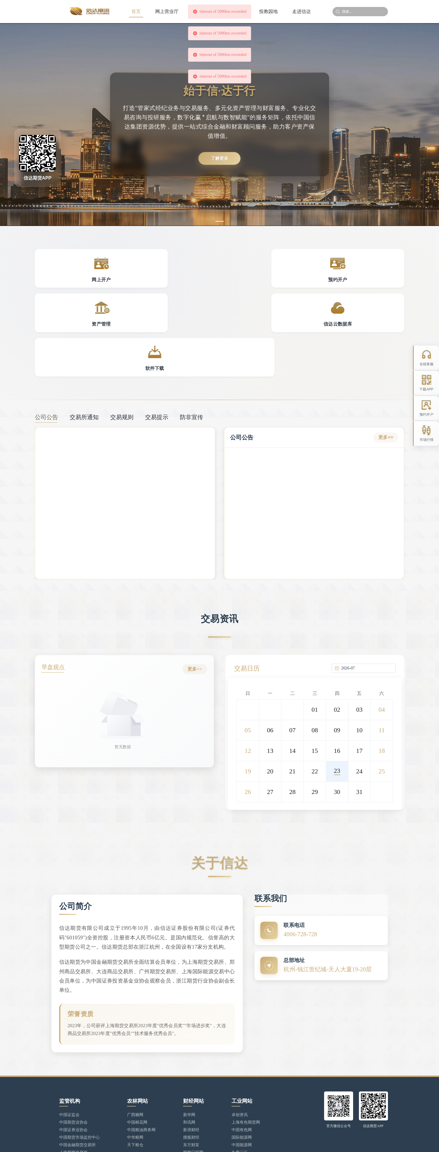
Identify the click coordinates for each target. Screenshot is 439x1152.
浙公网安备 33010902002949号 (215, 1142)
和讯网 (189, 1058)
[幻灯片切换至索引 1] (219, 221)
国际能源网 (242, 1073)
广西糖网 (135, 1051)
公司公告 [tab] (46, 334)
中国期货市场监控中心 (79, 1073)
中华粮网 (135, 1073)
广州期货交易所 (73, 1111)
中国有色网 (242, 1066)
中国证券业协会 (73, 1066)
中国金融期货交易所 (77, 1081)
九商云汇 (240, 1089)
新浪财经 (191, 1066)
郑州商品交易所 (73, 1104)
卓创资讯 (240, 1051)
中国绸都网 (242, 1104)
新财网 (189, 1096)
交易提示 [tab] (156, 334)
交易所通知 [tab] (84, 334)
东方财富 (191, 1081)
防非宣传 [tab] (191, 334)
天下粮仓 (135, 1081)
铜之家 (238, 1096)
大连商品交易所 (73, 1096)
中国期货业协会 (73, 1058)
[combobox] (366, 584)
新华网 (189, 1051)
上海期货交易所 (73, 1089)
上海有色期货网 (246, 1058)
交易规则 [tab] (121, 334)
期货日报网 (193, 1089)
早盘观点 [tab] (55, 585)
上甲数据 (191, 1104)
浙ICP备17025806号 (166, 1142)
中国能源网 (242, 1081)
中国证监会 (69, 1051)
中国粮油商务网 (141, 1066)
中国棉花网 (137, 1058)
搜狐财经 (191, 1073)
